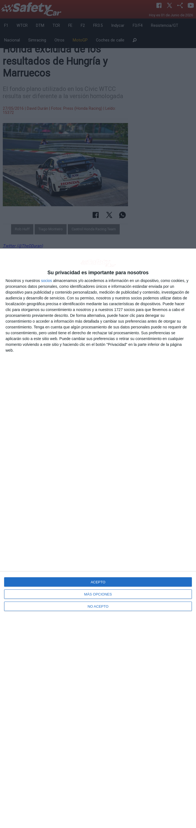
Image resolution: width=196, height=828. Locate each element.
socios (46, 281)
